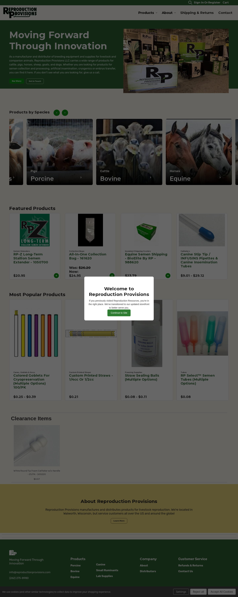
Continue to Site (119, 312)
